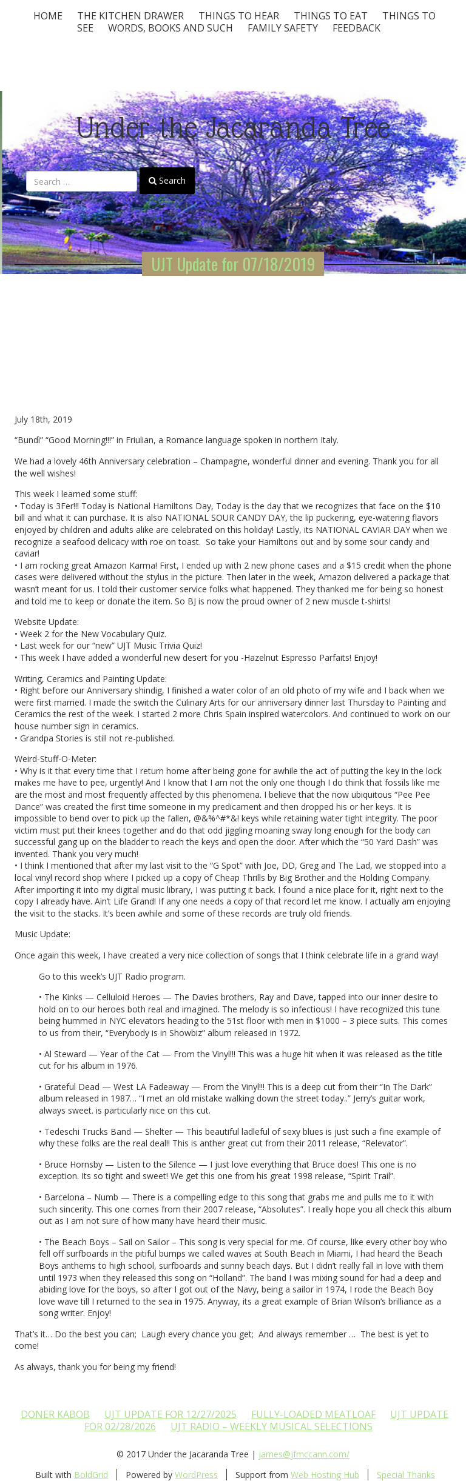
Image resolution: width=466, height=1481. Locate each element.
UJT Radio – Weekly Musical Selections (272, 1426)
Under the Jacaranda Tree (233, 128)
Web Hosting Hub (325, 1474)
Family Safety (283, 28)
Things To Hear (238, 15)
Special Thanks (406, 1474)
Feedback (356, 28)
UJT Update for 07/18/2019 (233, 264)
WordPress (196, 1474)
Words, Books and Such (170, 28)
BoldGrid (91, 1474)
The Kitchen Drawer (130, 15)
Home (47, 15)
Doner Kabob (55, 1414)
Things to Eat (331, 15)
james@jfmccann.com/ (304, 1454)
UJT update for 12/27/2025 (170, 1414)
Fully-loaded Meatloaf (313, 1414)
